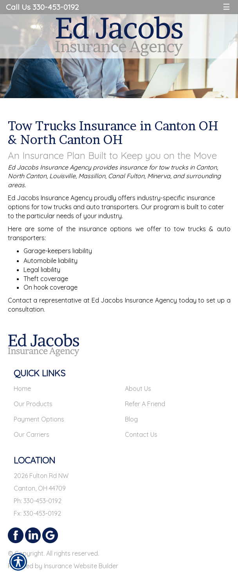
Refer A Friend (145, 404)
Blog (131, 419)
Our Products (33, 404)
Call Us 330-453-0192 (42, 7)
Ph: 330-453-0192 (37, 501)
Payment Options (39, 419)
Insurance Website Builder (81, 566)
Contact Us (141, 434)
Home (22, 388)
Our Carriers (31, 434)
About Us (138, 388)
